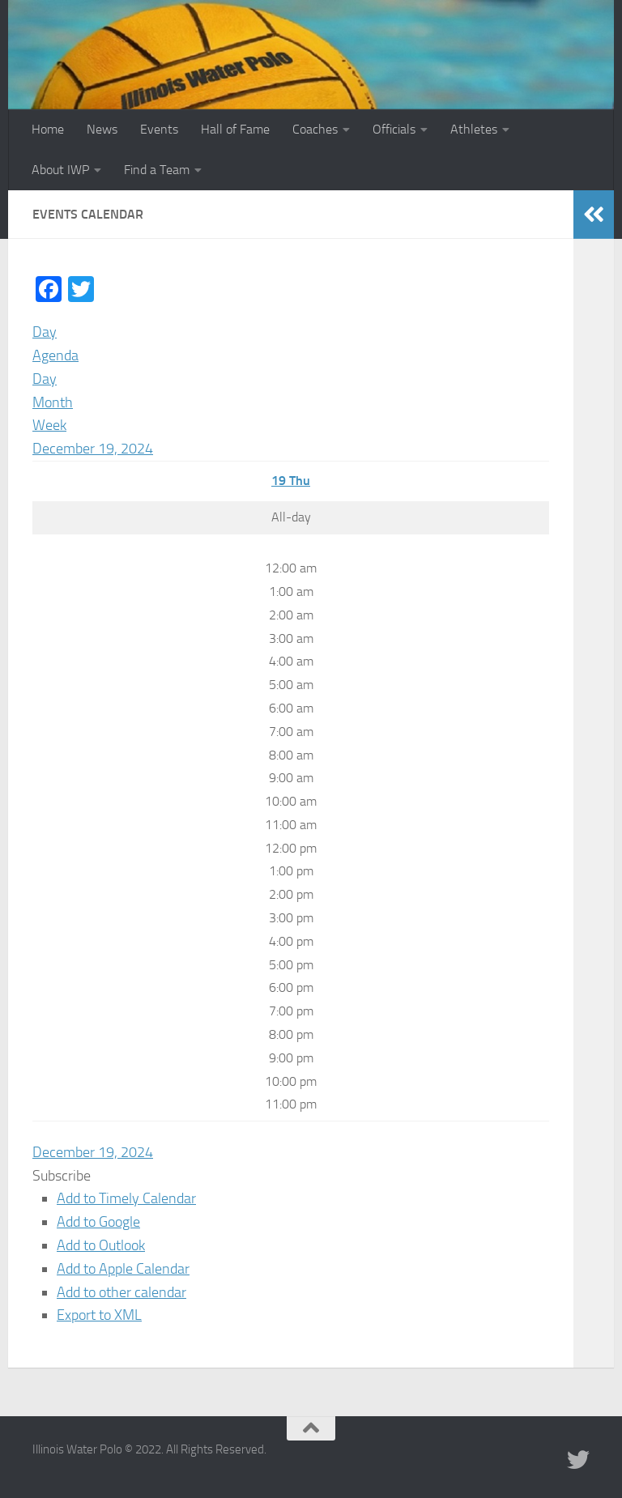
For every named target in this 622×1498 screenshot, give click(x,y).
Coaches (315, 129)
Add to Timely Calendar (126, 1198)
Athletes (473, 129)
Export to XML (99, 1315)
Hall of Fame (235, 129)
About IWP (60, 169)
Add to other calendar (121, 1292)
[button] (61, 1176)
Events (159, 129)
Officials (394, 129)
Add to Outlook (101, 1245)
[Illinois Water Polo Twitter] (578, 1460)
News (102, 129)
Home (48, 129)
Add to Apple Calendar (123, 1269)
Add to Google (98, 1222)
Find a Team (157, 169)
